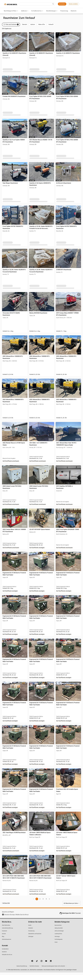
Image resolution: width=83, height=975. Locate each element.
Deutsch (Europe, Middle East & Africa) (16, 917)
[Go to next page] (49, 901)
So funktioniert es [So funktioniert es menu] (37, 11)
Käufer (29, 927)
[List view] (79, 28)
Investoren (4, 933)
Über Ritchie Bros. (6, 927)
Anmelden (62, 4)
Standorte (73, 11)
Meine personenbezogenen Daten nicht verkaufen (53, 968)
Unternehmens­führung (7, 930)
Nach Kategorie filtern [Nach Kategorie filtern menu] (11, 11)
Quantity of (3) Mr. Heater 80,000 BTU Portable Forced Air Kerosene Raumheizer (40, 231)
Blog (3, 939)
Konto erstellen (73, 4)
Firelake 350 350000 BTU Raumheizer (14, 99)
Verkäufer (30, 930)
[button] (7, 28)
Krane (56, 944)
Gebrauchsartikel (59, 930)
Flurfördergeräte (58, 941)
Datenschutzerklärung (22, 968)
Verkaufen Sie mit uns (7, 957)
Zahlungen (30, 939)
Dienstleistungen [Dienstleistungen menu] (52, 11)
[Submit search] (53, 4)
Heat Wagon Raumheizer (10, 185)
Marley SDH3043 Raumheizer (38, 315)
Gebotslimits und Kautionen (34, 936)
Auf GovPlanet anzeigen (36, 550)
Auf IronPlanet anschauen (11, 463)
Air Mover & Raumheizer (63, 185)
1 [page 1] (36, 901)
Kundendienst (5, 951)
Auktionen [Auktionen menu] (25, 11)
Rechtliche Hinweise (34, 968)
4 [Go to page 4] (46, 901)
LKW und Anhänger (59, 933)
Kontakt (78, 915)
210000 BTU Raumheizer (63, 272)
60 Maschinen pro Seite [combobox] (71, 906)
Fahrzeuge (57, 939)
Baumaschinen (58, 927)
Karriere (4, 936)
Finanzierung (64, 11)
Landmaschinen (58, 936)
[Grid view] (75, 28)
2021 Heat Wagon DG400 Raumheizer (14, 835)
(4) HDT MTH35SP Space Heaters (39, 532)
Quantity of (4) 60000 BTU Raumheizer (68, 55)
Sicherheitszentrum (6, 941)
